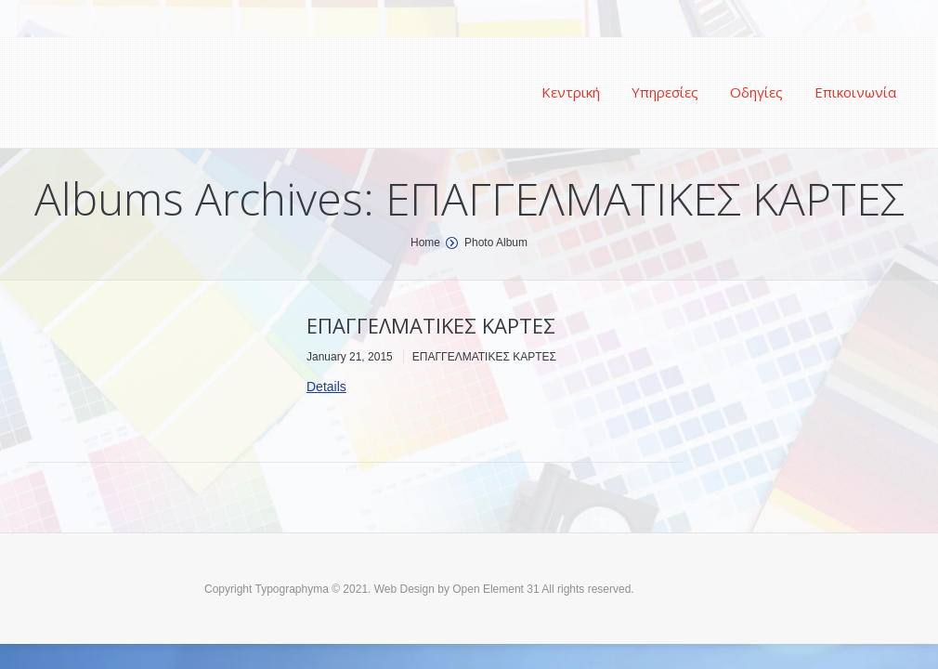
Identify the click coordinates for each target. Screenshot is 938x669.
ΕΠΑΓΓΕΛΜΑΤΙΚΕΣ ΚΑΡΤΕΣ (430, 325)
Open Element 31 (495, 589)
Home (425, 242)
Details (326, 386)
